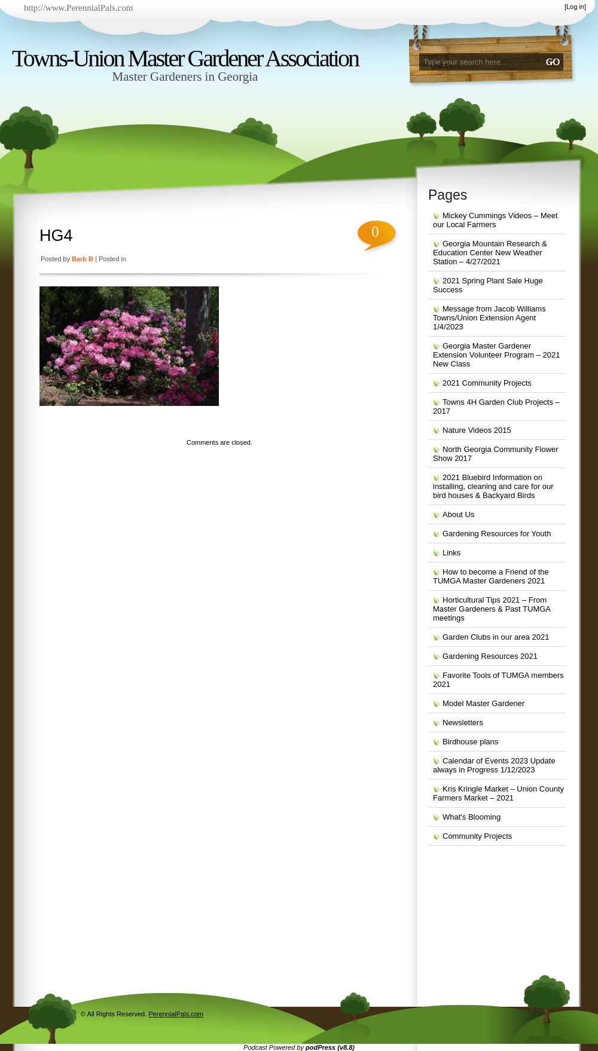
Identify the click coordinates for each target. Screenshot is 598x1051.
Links (451, 552)
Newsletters (463, 722)
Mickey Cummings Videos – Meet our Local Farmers (495, 220)
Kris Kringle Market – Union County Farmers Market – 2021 (498, 793)
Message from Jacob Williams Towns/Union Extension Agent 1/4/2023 (489, 317)
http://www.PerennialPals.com (78, 8)
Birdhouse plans (470, 741)
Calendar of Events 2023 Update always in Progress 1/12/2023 (494, 765)
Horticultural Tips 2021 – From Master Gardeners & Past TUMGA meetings (492, 608)
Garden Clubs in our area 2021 (496, 637)
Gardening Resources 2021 (490, 656)
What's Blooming (472, 816)
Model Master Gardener (483, 703)
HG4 (56, 236)
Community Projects (477, 836)
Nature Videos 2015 (477, 430)
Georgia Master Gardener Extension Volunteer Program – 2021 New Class (496, 354)
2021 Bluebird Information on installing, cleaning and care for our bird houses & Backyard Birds (493, 486)
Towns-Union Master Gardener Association (185, 58)
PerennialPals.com (175, 1014)
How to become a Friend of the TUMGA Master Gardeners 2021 (491, 576)
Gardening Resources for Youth (497, 533)
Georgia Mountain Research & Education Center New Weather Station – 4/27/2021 (490, 252)
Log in (575, 6)
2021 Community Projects (487, 382)
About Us (458, 514)
